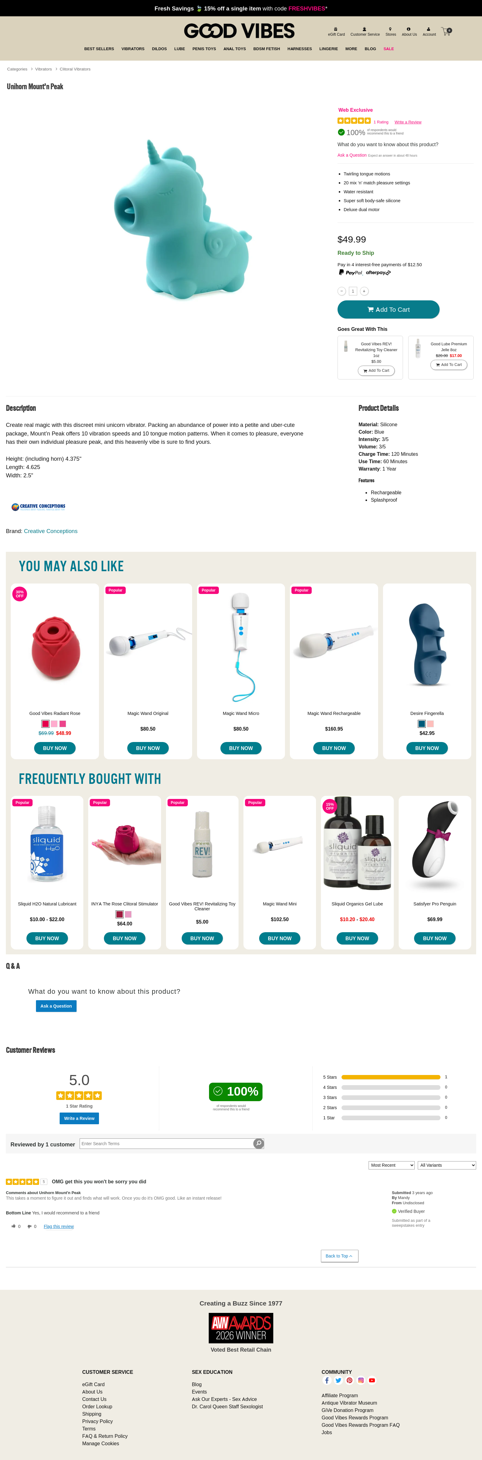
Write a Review (408, 122)
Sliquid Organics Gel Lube (357, 904)
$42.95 (427, 733)
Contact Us (94, 1399)
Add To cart (388, 309)
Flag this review (58, 1226)
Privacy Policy (97, 1421)
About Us (92, 1392)
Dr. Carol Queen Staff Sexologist (227, 1406)
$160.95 (334, 729)
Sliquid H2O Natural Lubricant (47, 904)
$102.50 (280, 919)
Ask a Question (352, 155)
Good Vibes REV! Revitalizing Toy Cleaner (202, 906)
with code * (241, 8)
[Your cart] (446, 31)
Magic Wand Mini (280, 904)
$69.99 (434, 919)
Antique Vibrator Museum (349, 1403)
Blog (197, 1384)
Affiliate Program (340, 1395)
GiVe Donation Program (347, 1410)
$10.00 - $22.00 (47, 919)
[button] (45, 723)
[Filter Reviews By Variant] (447, 1165)
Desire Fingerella (427, 713)
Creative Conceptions (50, 531)
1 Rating (380, 122)
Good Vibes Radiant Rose (54, 713)
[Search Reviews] (172, 1143)
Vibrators (43, 69)
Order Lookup (97, 1406)
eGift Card (93, 1384)
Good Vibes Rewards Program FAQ (361, 1425)
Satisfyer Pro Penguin (434, 904)
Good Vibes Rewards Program (355, 1417)
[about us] (408, 31)
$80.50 (148, 729)
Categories (17, 69)
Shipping (91, 1414)
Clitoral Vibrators (75, 69)
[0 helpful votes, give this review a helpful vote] (15, 1227)
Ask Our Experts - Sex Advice (224, 1399)
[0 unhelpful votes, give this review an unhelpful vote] (31, 1227)
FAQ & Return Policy (105, 1436)
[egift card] (335, 31)
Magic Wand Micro (241, 713)
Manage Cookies (100, 1443)
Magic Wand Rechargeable (334, 713)
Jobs (327, 1432)
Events (199, 1392)
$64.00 (124, 924)
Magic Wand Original (148, 713)
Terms (89, 1429)
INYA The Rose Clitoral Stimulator (124, 904)
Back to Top (339, 1256)
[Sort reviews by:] (392, 1165)
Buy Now (55, 748)
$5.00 (202, 922)
